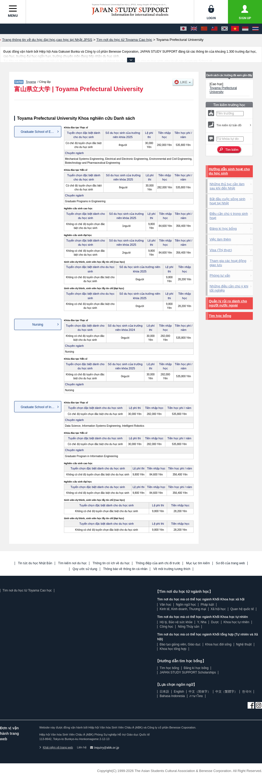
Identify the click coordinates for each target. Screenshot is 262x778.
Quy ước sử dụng (85, 569)
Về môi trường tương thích (171, 569)
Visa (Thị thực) (221, 250)
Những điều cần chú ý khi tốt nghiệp (229, 288)
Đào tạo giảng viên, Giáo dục (180, 644)
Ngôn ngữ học (186, 604)
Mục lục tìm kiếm (198, 563)
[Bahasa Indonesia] (245, 29)
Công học (166, 626)
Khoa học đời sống (218, 644)
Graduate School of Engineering (41, 132)
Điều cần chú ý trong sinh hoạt (229, 216)
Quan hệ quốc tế (242, 609)
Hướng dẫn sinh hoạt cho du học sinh (229, 171)
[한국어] (224, 29)
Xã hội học (218, 609)
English (179, 691)
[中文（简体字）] (204, 29)
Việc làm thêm (220, 239)
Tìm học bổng (220, 316)
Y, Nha (201, 622)
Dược (215, 622)
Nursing (37, 324)
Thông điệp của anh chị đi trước (157, 563)
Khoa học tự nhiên (236, 622)
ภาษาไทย (196, 696)
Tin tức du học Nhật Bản (35, 563)
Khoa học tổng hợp (173, 649)
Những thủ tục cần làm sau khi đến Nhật (227, 186)
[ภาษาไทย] (255, 29)
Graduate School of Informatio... (41, 407)
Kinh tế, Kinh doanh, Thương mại (183, 609)
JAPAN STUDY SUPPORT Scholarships (188, 672)
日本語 (164, 691)
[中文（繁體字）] (214, 29)
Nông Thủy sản (188, 626)
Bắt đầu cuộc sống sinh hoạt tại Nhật (227, 201)
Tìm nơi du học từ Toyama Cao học (27, 590)
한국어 (247, 691)
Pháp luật (207, 604)
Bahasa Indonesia (172, 696)
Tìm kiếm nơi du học (72, 563)
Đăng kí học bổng (223, 229)
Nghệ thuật (244, 644)
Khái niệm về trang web (56, 747)
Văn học (165, 604)
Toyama (31, 81)
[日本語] (183, 29)
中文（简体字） (200, 691)
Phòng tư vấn (220, 275)
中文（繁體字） (226, 691)
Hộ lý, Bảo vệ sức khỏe (176, 622)
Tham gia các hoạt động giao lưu (228, 263)
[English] (194, 29)
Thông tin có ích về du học (110, 563)
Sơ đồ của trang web (230, 563)
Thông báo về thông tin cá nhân (125, 569)
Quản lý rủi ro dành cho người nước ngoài (228, 303)
